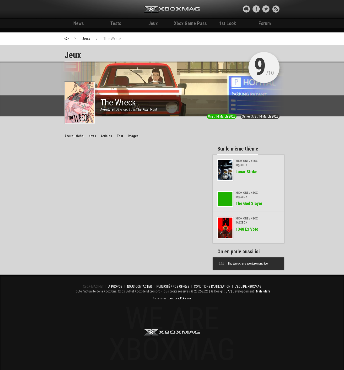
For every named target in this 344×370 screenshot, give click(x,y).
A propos (115, 286)
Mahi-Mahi (263, 291)
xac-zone (173, 298)
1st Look (227, 23)
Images (133, 136)
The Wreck (112, 38)
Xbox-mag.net (172, 9)
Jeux (153, 23)
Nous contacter (139, 286)
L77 (228, 291)
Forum (264, 23)
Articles (106, 136)
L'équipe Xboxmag (248, 286)
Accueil (74, 136)
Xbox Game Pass (190, 23)
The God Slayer (249, 203)
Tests (115, 23)
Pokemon (185, 298)
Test (120, 136)
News (78, 23)
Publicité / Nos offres (172, 286)
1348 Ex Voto (247, 229)
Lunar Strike (246, 171)
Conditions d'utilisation (212, 286)
